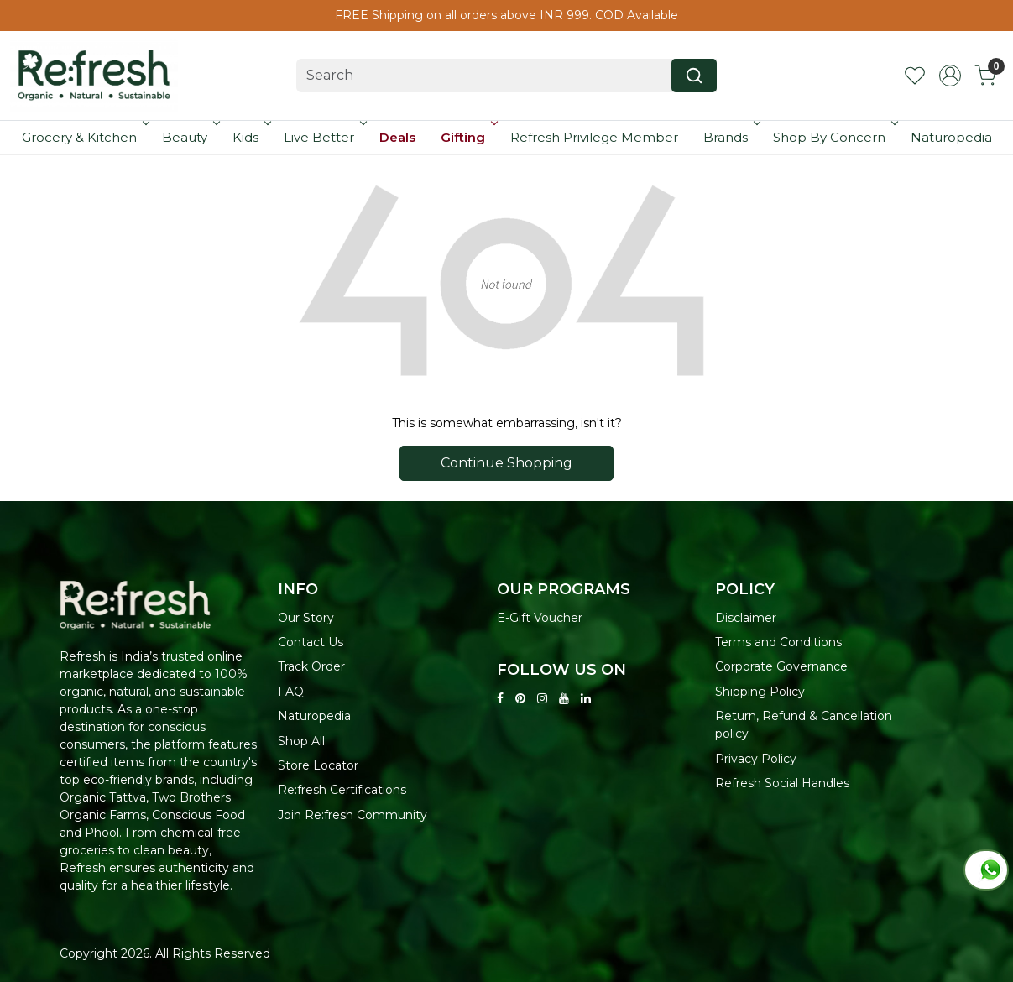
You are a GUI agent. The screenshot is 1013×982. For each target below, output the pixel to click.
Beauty (189, 137)
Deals (397, 137)
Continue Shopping (506, 463)
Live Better (324, 137)
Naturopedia (951, 137)
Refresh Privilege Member (594, 137)
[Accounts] (950, 75)
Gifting (468, 137)
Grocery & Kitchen (84, 137)
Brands (730, 137)
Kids (250, 137)
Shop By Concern (834, 137)
